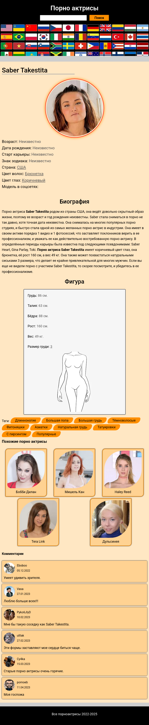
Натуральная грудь (72, 427)
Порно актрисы (74, 8)
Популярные (46, 434)
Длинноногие (25, 420)
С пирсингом (16, 434)
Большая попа (57, 420)
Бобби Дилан (26, 492)
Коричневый (33, 180)
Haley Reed (123, 492)
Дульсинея (111, 541)
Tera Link (38, 541)
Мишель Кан (74, 492)
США (21, 167)
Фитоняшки (16, 427)
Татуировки (107, 427)
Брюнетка (34, 173)
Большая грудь (90, 420)
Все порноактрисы (66, 714)
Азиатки (41, 427)
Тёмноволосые (124, 420)
